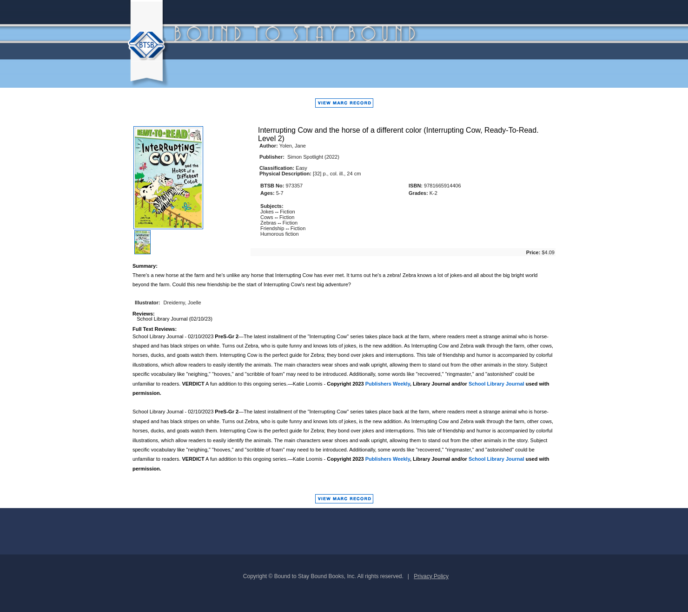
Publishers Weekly (387, 384)
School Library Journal (496, 384)
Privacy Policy (431, 576)
